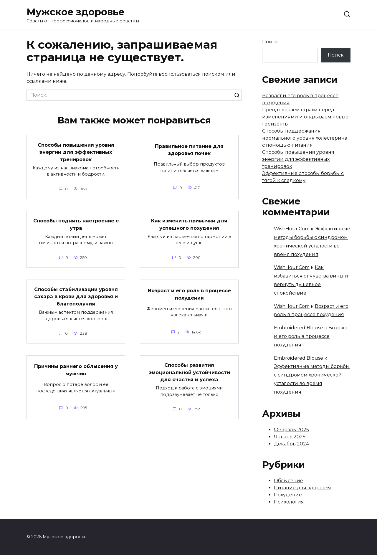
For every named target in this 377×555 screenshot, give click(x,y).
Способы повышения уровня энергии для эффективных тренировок (76, 151)
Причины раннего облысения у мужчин (76, 371)
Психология (289, 502)
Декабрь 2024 (291, 444)
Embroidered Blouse (298, 328)
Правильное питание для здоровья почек (189, 149)
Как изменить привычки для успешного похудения (189, 224)
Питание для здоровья (302, 487)
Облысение (288, 480)
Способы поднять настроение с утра (76, 224)
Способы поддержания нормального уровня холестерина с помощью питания (304, 138)
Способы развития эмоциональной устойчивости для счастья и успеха (189, 376)
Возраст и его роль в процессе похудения (189, 294)
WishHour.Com (292, 229)
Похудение (288, 495)
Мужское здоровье (75, 12)
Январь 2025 (289, 437)
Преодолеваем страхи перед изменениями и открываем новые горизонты (305, 117)
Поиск (270, 41)
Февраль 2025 (291, 429)
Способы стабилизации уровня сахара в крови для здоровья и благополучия (76, 296)
